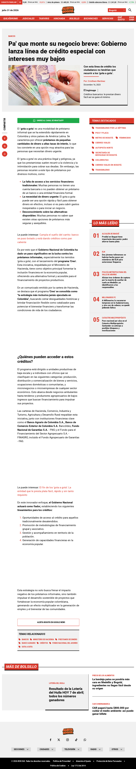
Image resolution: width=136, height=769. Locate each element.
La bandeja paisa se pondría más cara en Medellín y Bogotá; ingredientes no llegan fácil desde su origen (111, 758)
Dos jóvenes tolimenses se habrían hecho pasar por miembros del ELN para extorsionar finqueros (114, 258)
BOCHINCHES (91, 18)
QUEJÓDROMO (10, 18)
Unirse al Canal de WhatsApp (48, 120)
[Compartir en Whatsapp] (4, 154)
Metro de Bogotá (104, 138)
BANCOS (24, 639)
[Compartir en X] (4, 146)
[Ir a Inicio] (68, 10)
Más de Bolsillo (21, 741)
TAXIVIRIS (44, 18)
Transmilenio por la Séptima (110, 128)
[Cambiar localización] (117, 10)
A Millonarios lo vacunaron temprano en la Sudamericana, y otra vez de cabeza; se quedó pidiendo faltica (115, 304)
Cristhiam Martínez (96, 81)
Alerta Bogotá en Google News (48, 622)
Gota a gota (26, 647)
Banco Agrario (27, 643)
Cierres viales (102, 143)
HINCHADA (59, 18)
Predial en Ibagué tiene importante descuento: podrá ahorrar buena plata (115, 239)
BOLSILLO (74, 18)
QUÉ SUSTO (121, 18)
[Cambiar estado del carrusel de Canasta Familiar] (20, 2)
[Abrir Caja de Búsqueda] (129, 10)
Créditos (42, 643)
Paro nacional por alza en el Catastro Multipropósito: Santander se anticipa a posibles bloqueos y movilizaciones (114, 326)
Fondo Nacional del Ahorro (63, 643)
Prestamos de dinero (66, 639)
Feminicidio (125, 138)
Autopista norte (104, 148)
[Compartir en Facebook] (4, 138)
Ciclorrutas (102, 160)
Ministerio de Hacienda (42, 639)
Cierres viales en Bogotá (108, 165)
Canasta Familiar (8, 2)
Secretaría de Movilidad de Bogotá (106, 154)
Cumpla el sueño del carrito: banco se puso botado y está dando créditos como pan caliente (48, 238)
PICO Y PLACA (102, 133)
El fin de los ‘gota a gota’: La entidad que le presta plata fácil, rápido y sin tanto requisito (45, 491)
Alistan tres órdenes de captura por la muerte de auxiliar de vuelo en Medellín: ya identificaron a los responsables (116, 282)
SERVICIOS (107, 18)
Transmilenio (102, 170)
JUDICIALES (28, 18)
